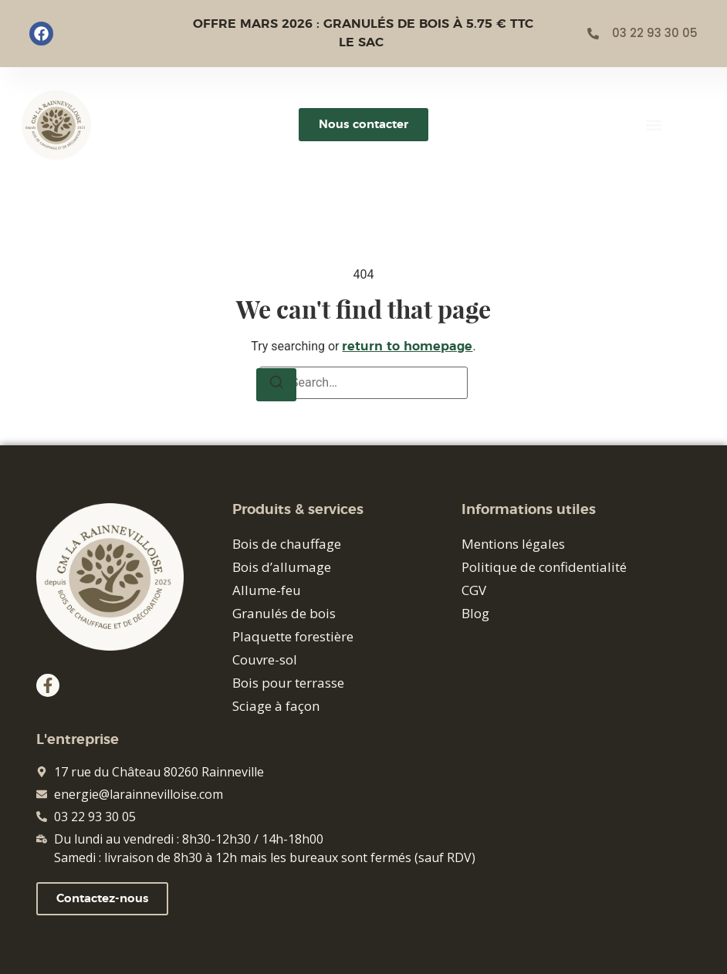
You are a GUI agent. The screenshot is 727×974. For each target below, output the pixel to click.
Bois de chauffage (286, 544)
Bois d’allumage (281, 567)
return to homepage (407, 346)
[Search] (276, 384)
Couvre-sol (264, 659)
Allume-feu (266, 590)
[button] (654, 124)
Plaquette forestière (292, 636)
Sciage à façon (276, 706)
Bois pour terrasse (288, 683)
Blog (475, 613)
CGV (474, 590)
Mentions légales (513, 544)
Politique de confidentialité (544, 567)
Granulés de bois (284, 613)
